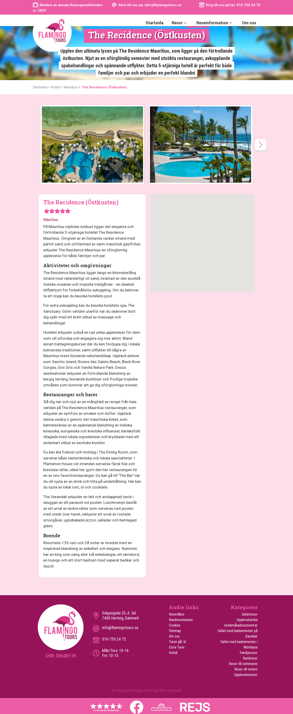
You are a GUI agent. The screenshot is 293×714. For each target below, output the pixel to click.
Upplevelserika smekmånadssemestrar (241, 622)
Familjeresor (249, 653)
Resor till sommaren (243, 664)
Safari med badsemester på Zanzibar (238, 633)
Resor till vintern (246, 669)
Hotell (173, 653)
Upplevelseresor (246, 675)
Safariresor (250, 614)
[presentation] (260, 144)
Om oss (249, 22)
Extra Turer (177, 647)
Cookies (174, 625)
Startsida (154, 22)
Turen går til (177, 642)
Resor (180, 23)
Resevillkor (176, 614)
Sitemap (175, 631)
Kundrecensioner (181, 620)
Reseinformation (215, 23)
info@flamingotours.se (120, 627)
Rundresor (250, 658)
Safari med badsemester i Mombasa (239, 644)
